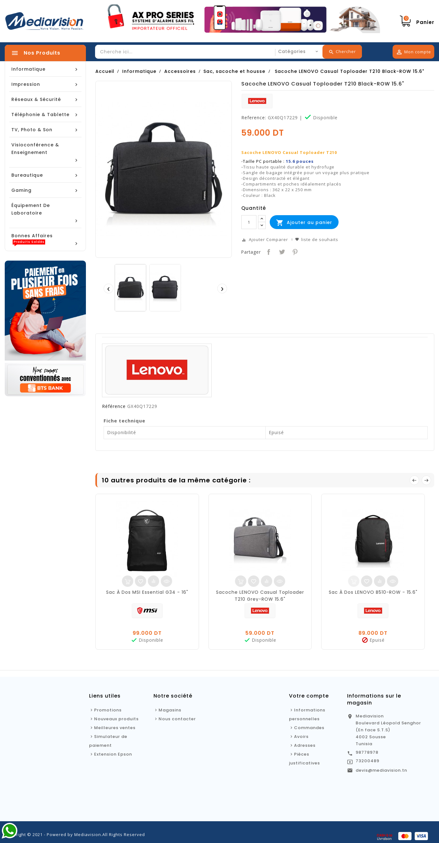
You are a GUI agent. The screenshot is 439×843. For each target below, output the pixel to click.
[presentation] (108, 288)
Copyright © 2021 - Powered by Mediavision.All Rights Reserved (75, 834)
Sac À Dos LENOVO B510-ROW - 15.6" (373, 592)
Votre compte (309, 695)
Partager (268, 251)
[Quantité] (248, 222)
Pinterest (294, 251)
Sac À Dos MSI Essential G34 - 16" (147, 592)
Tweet (281, 251)
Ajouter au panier (304, 223)
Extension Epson (113, 754)
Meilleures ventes (114, 728)
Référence (114, 406)
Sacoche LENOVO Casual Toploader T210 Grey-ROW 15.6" (260, 595)
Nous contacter (177, 719)
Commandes (309, 728)
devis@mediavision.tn (381, 770)
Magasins (170, 710)
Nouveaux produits (116, 719)
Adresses (305, 745)
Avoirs (301, 737)
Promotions (108, 710)
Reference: (253, 118)
